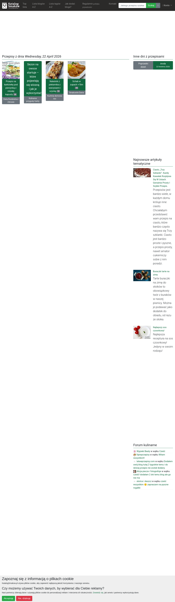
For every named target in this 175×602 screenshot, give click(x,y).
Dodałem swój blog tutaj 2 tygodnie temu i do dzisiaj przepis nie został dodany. (153, 464)
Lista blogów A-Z (38, 5)
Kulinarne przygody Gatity (32, 99)
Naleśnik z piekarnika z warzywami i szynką (55, 86)
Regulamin (90, 5)
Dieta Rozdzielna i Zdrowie (10, 100)
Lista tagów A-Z (54, 5)
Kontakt (112, 3)
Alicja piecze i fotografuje (147, 471)
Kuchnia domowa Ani (54, 97)
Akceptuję (8, 598)
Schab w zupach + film (76, 84)
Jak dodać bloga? (70, 5)
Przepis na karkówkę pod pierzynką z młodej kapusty (11, 88)
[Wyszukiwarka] (132, 5)
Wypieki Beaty (141, 451)
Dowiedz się (98, 593)
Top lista (25, 5)
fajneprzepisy (141, 454)
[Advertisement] (87, 32)
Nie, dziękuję (24, 598)
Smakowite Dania (76, 92)
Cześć (162, 451)
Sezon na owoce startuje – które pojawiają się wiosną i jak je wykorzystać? (34, 79)
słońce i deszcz (142, 481)
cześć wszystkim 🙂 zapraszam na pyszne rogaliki (150, 484)
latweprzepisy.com (144, 461)
